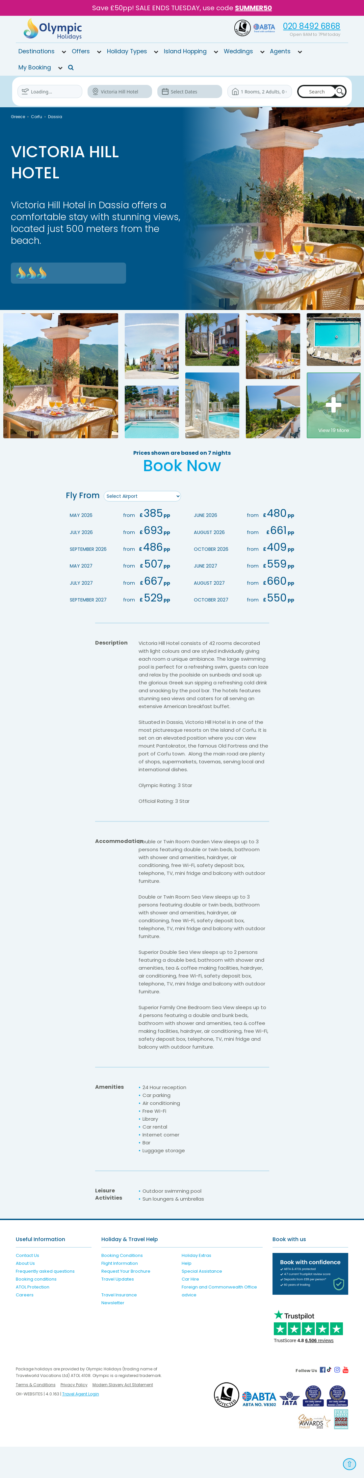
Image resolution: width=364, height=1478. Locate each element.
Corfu (36, 116)
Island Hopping (185, 51)
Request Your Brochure (125, 1302)
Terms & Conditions (36, 1416)
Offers (81, 51)
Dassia (55, 116)
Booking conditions (36, 1310)
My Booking (34, 67)
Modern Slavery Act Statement (122, 1416)
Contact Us (27, 1287)
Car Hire (190, 1310)
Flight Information (119, 1294)
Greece (18, 116)
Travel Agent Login (80, 1425)
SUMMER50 (253, 8)
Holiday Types (127, 51)
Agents (280, 51)
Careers (25, 1326)
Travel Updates (117, 1310)
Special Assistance (202, 1302)
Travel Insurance (119, 1326)
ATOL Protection (32, 1318)
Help (187, 1294)
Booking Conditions (122, 1287)
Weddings (238, 51)
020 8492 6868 (311, 26)
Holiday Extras (196, 1287)
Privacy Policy (74, 1416)
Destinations (36, 51)
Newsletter (112, 1334)
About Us (25, 1294)
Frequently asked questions (45, 1302)
